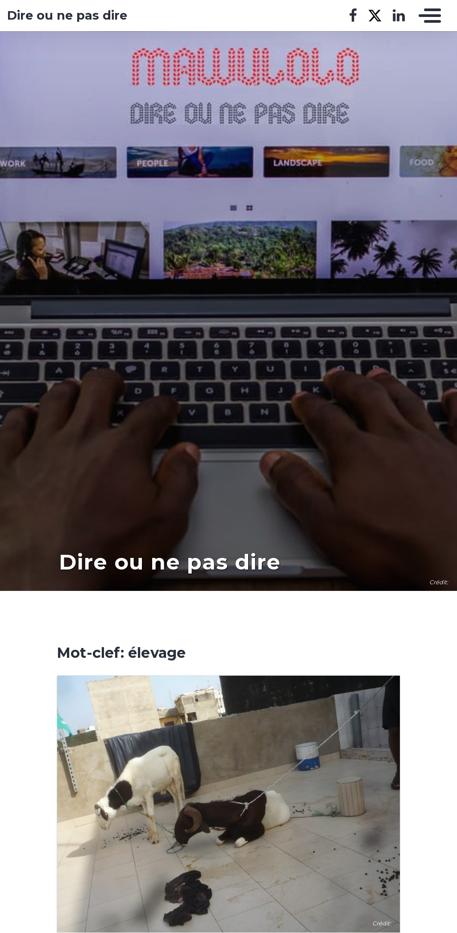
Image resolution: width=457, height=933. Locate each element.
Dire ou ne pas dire (67, 15)
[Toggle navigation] (427, 15)
